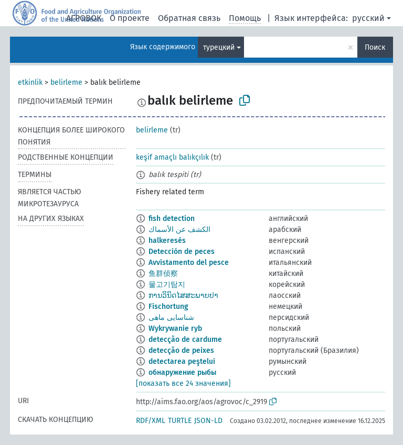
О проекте (130, 18)
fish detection (172, 218)
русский (368, 18)
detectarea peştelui (182, 361)
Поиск (375, 47)
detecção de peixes (181, 350)
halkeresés (167, 240)
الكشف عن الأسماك (179, 229)
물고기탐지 (167, 284)
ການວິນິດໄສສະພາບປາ (183, 295)
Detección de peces (182, 251)
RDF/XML (150, 420)
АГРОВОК (83, 18)
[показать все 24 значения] (183, 383)
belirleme (66, 82)
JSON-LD (208, 420)
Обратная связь (189, 18)
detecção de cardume (185, 339)
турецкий (219, 47)
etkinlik (30, 82)
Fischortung (168, 306)
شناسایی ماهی (171, 317)
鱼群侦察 (163, 273)
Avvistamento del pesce (189, 262)
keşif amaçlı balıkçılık (172, 157)
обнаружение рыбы (182, 372)
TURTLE (180, 420)
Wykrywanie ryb (175, 328)
